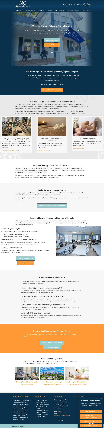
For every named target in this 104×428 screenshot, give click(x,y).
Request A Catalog (91, 423)
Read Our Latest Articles (44, 150)
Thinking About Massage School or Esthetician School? (27, 383)
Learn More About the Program (10, 150)
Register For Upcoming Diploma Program (91, 414)
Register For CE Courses (91, 420)
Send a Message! (59, 420)
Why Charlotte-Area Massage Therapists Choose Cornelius (52, 383)
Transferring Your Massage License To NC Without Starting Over (76, 383)
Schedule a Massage (78, 148)
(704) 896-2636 (61, 411)
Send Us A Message (90, 409)
